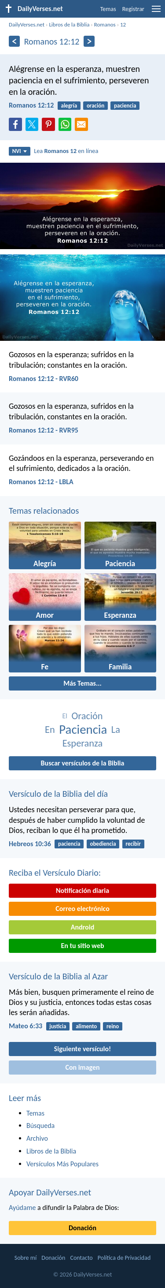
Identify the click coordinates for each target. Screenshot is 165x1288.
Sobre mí (26, 1258)
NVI (19, 151)
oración (95, 105)
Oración (87, 716)
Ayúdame (22, 1207)
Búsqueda (40, 1125)
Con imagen (82, 1067)
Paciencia (83, 729)
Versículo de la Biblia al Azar (58, 976)
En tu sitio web (82, 945)
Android (82, 927)
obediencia (103, 843)
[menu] (156, 12)
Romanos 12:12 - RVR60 (43, 378)
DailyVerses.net (26, 24)
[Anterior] (14, 41)
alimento (86, 1026)
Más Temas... (82, 683)
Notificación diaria (82, 890)
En (50, 729)
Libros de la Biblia (69, 24)
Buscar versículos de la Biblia (83, 763)
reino (112, 1026)
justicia (57, 1026)
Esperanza (82, 743)
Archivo (37, 1138)
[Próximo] (89, 41)
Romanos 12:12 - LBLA (41, 482)
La (115, 729)
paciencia (125, 105)
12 (123, 24)
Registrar (133, 9)
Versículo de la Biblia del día (58, 793)
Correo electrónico (82, 908)
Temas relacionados (44, 510)
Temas (108, 9)
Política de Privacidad (124, 1258)
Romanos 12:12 (31, 105)
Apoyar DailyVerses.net (50, 1192)
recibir (132, 843)
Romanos (105, 24)
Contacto (81, 1258)
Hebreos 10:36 (30, 844)
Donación (82, 1228)
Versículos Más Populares (62, 1164)
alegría (69, 105)
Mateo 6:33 (25, 1026)
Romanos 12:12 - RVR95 (43, 430)
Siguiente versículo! (82, 1049)
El (64, 716)
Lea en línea (66, 151)
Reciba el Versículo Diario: (55, 872)
